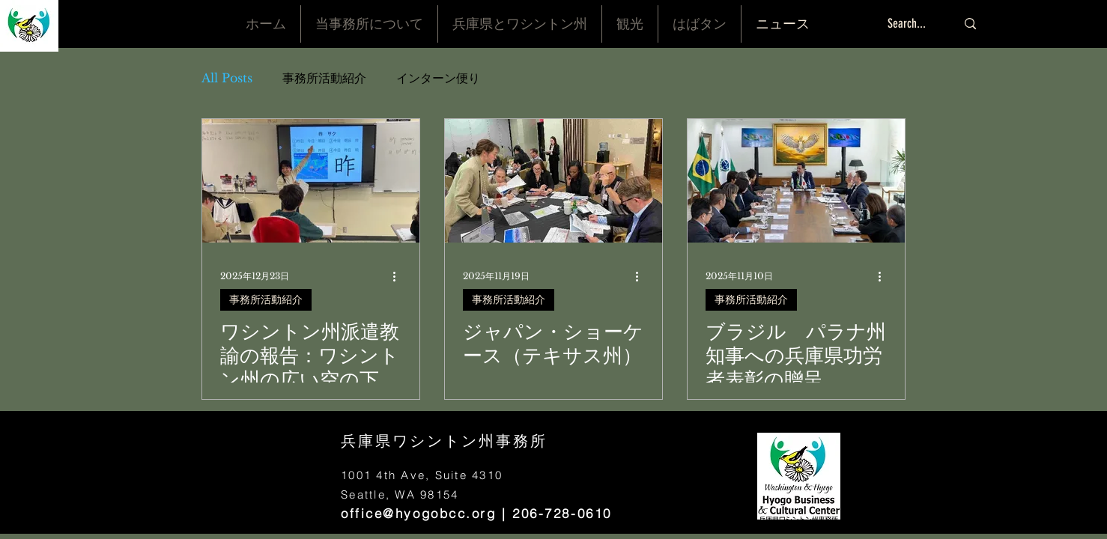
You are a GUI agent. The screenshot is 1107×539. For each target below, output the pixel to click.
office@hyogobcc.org (418, 513)
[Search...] (910, 24)
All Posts (226, 77)
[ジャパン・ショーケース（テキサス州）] (553, 181)
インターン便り (438, 77)
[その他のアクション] (399, 276)
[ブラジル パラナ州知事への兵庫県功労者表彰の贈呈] (796, 181)
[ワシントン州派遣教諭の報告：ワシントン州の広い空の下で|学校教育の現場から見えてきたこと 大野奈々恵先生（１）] (310, 181)
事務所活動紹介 (324, 77)
